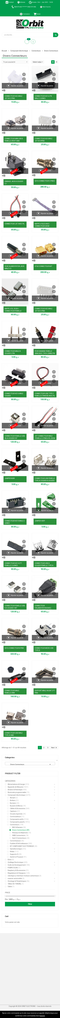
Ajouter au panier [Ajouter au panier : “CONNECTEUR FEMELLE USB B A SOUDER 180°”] (17, 595)
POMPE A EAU (13, 868)
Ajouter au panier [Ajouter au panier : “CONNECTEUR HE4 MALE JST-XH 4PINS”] (47, 128)
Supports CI (14, 854)
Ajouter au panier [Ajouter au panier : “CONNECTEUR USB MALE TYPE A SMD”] (17, 723)
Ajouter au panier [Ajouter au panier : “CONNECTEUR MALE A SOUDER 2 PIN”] (17, 341)
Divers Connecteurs (19, 830)
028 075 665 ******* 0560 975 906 (23, 7)
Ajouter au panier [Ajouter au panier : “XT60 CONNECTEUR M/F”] (47, 256)
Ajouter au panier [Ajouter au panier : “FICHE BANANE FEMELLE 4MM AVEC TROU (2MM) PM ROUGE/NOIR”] (47, 341)
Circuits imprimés (16, 814)
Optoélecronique (16, 849)
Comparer (24, 79)
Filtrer (30, 904)
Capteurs (13, 811)
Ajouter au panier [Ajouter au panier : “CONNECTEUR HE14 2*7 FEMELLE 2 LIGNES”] (17, 553)
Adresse (21, 2)
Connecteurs (36, 51)
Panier (37, 14)
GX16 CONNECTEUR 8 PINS (14, 648)
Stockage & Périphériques (17, 881)
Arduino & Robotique (15, 790)
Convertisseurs (15, 841)
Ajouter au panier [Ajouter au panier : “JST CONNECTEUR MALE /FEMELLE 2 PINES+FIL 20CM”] (47, 426)
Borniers (13, 803)
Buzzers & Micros (16, 806)
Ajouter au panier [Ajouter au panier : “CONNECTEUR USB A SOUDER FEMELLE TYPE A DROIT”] (47, 553)
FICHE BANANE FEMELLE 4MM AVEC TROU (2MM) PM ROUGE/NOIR (45, 353)
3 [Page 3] (47, 748)
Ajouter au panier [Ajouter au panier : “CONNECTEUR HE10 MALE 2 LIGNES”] (17, 510)
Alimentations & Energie (16, 784)
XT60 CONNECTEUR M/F (43, 266)
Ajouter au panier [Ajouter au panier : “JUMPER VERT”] (47, 510)
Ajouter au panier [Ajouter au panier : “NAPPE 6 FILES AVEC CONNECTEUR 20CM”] (47, 213)
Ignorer (42, 1016)
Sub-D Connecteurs (19, 838)
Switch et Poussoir (16, 857)
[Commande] (15, 62)
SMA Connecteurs (18, 835)
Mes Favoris (45, 7)
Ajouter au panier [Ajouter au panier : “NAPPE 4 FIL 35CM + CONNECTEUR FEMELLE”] (17, 298)
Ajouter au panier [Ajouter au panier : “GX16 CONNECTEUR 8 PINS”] (17, 638)
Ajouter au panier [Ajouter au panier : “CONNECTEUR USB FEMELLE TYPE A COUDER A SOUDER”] (47, 468)
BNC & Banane (17, 827)
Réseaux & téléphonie (20, 833)
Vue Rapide (15, 90)
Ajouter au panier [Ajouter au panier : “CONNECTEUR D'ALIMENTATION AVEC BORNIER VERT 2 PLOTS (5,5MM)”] (47, 595)
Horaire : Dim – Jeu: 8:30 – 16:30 (41, 2)
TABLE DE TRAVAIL (14, 884)
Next (53, 748)
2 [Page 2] (43, 748)
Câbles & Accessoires (17, 808)
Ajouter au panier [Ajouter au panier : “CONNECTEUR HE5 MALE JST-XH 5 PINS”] (47, 298)
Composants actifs (17, 819)
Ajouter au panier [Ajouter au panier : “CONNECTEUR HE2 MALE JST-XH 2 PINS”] (17, 86)
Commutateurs (15, 816)
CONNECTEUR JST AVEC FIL (15, 224)
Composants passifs (17, 822)
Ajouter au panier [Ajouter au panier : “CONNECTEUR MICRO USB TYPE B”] (47, 638)
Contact (10, 2)
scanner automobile (15, 878)
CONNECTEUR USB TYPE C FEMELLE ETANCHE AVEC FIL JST (45, 396)
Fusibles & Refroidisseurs (19, 843)
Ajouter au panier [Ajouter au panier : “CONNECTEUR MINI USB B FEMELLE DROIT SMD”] (17, 128)
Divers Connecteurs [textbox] (29, 764)
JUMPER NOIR (10, 478)
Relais (12, 851)
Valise (10, 886)
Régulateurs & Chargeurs (17, 873)
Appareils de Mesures (15, 787)
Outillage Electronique (15, 862)
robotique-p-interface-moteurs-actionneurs (23, 876)
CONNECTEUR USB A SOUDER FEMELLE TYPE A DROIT (44, 565)
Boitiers (12, 800)
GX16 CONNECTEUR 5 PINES (45, 181)
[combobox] (30, 763)
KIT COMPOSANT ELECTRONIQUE (22, 846)
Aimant (12, 798)
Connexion (25, 14)
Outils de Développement (17, 865)
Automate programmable (17, 792)
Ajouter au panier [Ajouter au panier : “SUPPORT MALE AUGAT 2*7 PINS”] (47, 680)
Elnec (10, 859)
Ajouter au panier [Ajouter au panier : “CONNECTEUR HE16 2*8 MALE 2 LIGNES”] (47, 86)
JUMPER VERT (40, 521)
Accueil (4, 51)
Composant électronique (19, 51)
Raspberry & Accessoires (16, 870)
